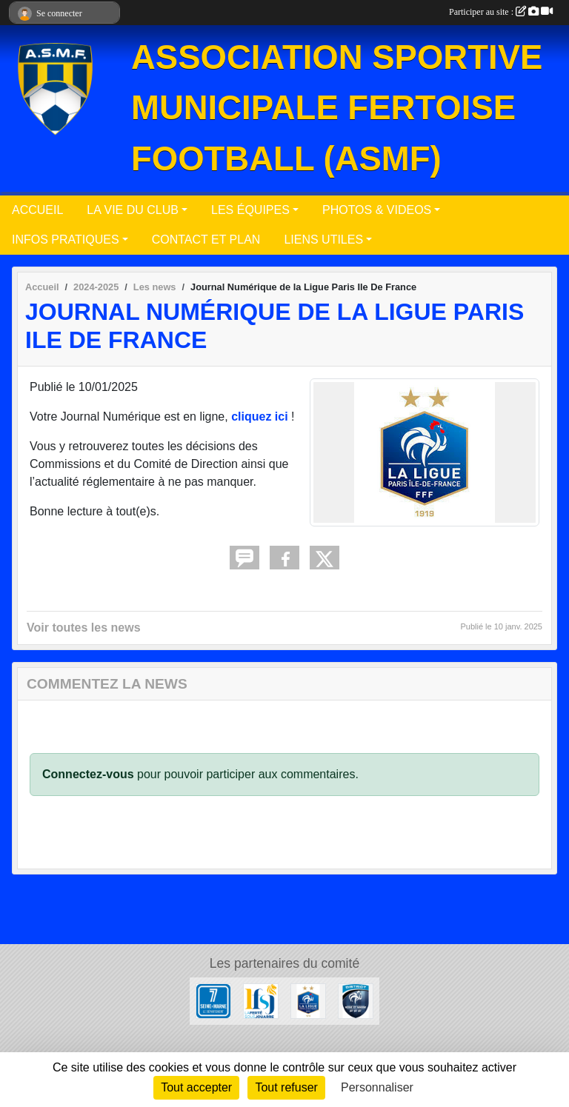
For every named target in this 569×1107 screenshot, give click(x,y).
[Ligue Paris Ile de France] (308, 1000)
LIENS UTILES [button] (323, 239)
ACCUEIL (37, 210)
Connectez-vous (88, 774)
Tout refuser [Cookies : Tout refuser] (286, 1087)
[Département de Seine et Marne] (213, 1000)
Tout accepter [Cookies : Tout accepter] (196, 1087)
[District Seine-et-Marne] (355, 1000)
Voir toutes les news (84, 627)
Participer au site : (501, 12)
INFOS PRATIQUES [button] (65, 239)
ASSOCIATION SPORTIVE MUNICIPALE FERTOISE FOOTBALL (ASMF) (336, 108)
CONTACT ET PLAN (206, 239)
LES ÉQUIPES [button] (250, 210)
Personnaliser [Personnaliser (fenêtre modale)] (377, 1087)
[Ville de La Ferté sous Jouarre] (261, 1000)
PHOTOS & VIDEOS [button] (376, 210)
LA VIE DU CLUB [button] (133, 210)
